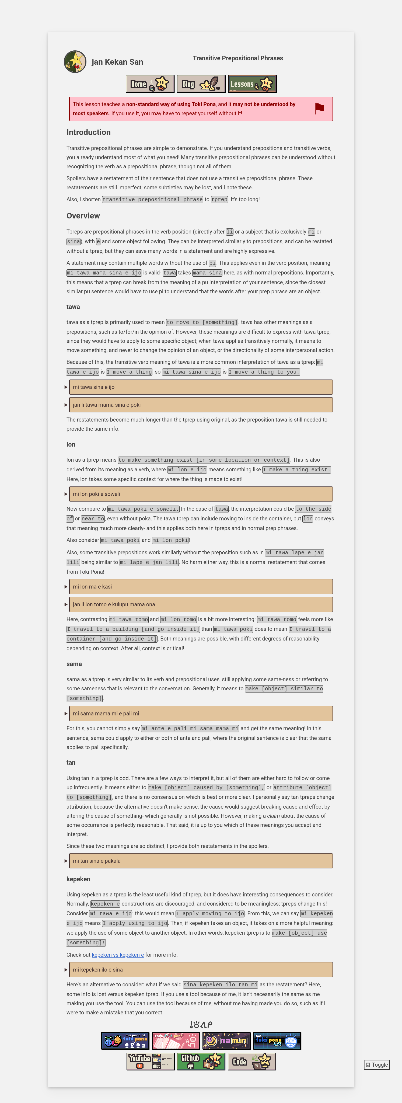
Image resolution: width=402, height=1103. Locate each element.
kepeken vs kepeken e (118, 940)
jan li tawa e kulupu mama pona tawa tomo (201, 596)
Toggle (377, 1065)
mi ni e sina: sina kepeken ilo (201, 954)
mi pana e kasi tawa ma (201, 578)
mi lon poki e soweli (96, 488)
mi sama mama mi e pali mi (106, 703)
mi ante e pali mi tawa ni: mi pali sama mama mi (201, 702)
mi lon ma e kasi (92, 578)
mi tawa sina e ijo (93, 383)
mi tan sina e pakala (97, 848)
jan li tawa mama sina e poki (107, 400)
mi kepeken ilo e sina (98, 954)
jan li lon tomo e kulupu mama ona (114, 596)
